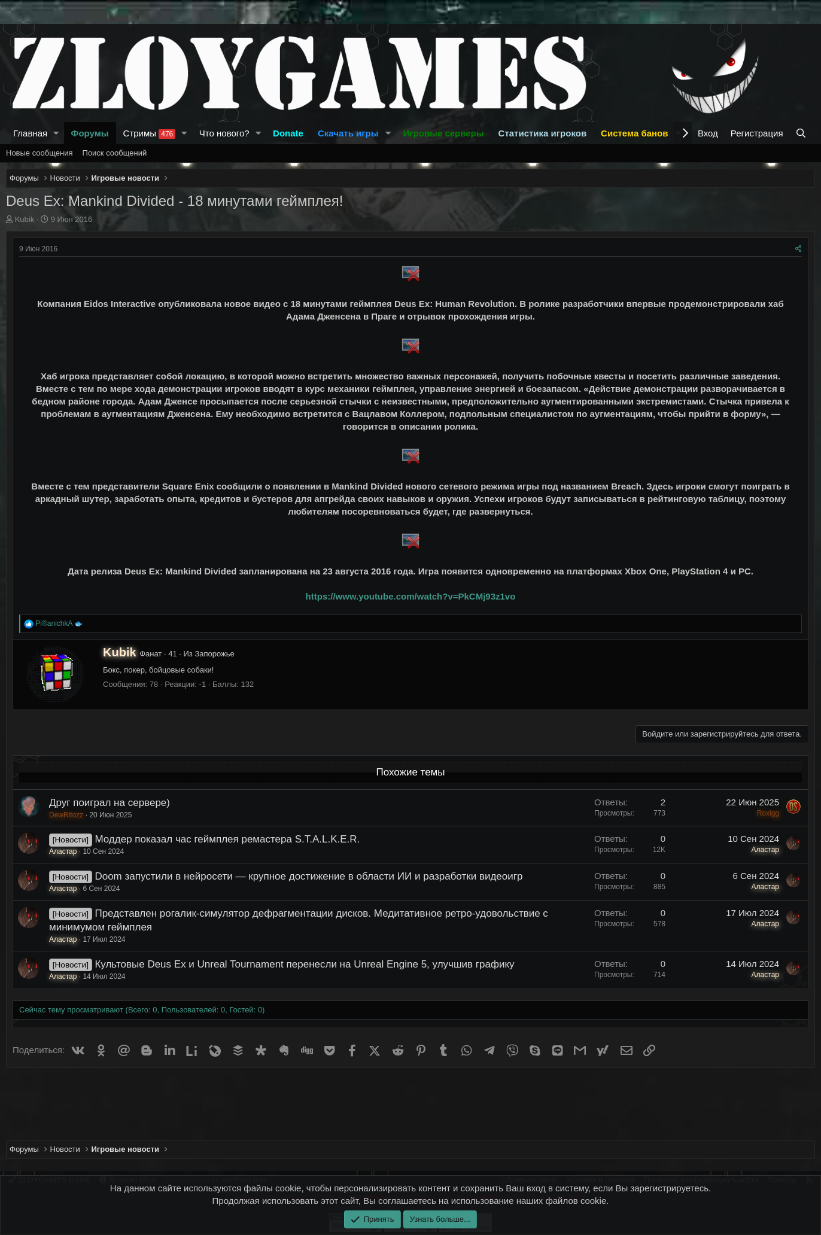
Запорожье (214, 653)
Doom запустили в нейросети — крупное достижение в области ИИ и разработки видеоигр (308, 876)
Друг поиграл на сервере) (109, 802)
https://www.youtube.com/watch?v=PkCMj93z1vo (411, 596)
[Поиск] (802, 133)
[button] (56, 133)
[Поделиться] (798, 249)
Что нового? (224, 133)
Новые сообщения (39, 152)
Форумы (90, 133)
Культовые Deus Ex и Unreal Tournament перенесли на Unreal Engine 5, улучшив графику (304, 964)
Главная (30, 133)
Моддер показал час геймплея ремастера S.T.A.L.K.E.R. (227, 839)
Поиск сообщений (115, 152)
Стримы (149, 133)
